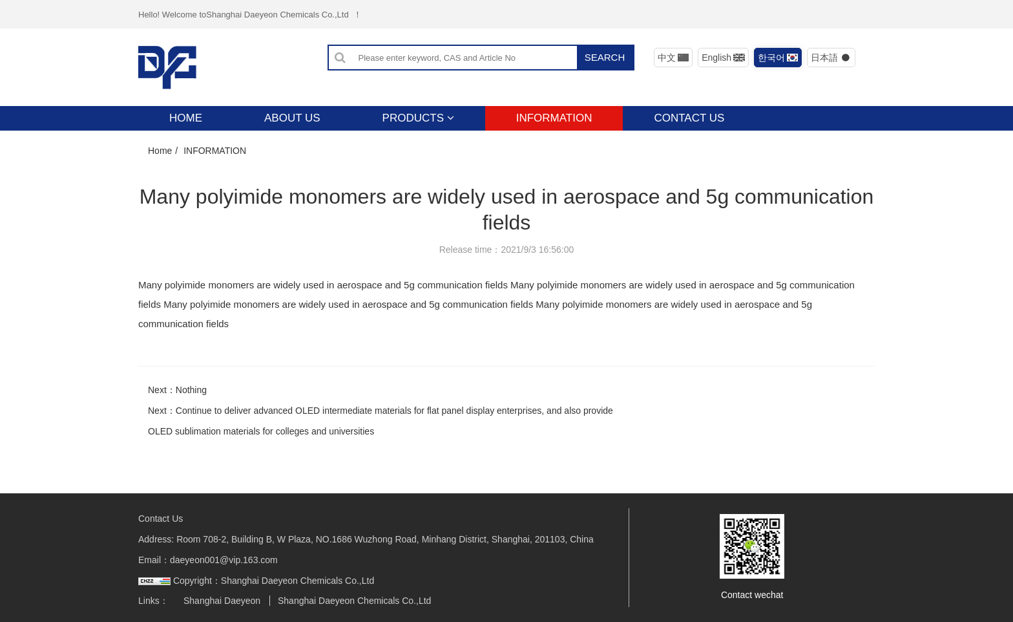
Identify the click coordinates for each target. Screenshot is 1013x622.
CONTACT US (689, 118)
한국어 (778, 57)
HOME (185, 118)
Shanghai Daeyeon (221, 600)
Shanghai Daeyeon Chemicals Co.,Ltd (354, 600)
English (723, 57)
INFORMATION (554, 118)
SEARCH (605, 57)
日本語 (831, 57)
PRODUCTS (418, 118)
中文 (673, 57)
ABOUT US (292, 118)
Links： (153, 600)
